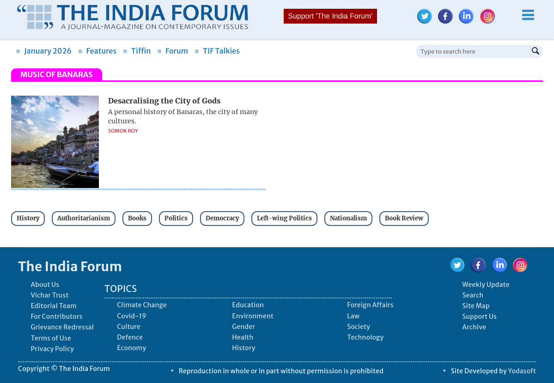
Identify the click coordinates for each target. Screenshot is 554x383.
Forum (172, 50)
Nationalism (348, 218)
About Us (44, 284)
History (28, 218)
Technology (365, 337)
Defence (130, 337)
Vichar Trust (49, 295)
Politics (176, 218)
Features (97, 50)
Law (353, 316)
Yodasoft (522, 371)
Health (242, 337)
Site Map (475, 306)
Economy (131, 348)
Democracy (222, 218)
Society (358, 326)
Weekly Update (485, 284)
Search (472, 295)
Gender (243, 326)
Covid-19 (131, 316)
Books (137, 218)
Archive (474, 327)
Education (248, 305)
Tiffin (137, 50)
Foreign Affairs (370, 305)
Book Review (404, 218)
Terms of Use (50, 338)
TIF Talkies (217, 50)
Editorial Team (53, 306)
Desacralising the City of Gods (164, 100)
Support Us (479, 316)
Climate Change (142, 305)
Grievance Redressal (62, 327)
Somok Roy (123, 131)
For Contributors (56, 316)
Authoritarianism (83, 218)
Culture (128, 326)
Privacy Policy (51, 349)
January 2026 (44, 50)
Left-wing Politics (284, 218)
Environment (253, 316)
